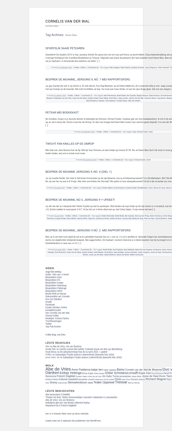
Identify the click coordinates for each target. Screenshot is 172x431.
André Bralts (121, 95)
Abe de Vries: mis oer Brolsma (67, 346)
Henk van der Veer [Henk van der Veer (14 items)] (95, 376)
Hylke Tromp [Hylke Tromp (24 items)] (112, 376)
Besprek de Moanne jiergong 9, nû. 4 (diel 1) (78, 171)
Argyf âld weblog (53, 271)
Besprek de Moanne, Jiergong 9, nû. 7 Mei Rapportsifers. (88, 79)
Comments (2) (116, 132)
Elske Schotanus (156, 216)
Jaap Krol (91, 218)
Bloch (84, 67)
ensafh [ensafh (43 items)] (133, 372)
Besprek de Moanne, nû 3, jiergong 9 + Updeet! (80, 199)
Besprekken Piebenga (55, 288)
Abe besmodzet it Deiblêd (57, 394)
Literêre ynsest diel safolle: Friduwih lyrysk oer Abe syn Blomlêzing (90, 349)
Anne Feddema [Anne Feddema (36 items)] (81, 369)
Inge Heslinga (119, 252)
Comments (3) (93, 67)
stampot (101, 101)
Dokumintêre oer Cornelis (57, 296)
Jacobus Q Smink (137, 67)
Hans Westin (71, 218)
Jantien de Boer (115, 218)
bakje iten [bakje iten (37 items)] (97, 369)
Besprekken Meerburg (55, 285)
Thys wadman (110, 101)
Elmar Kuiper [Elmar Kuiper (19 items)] (88, 373)
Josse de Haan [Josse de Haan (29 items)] (150, 376)
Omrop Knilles (52, 315)
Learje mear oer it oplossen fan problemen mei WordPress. (73, 420)
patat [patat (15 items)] (123, 379)
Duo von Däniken (53, 299)
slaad (151, 132)
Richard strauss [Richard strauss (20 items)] (138, 379)
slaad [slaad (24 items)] (90, 382)
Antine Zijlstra (108, 188)
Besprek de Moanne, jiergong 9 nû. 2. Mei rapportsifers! (88, 230)
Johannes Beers (150, 98)
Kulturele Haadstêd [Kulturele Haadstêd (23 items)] (68, 379)
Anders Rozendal (108, 216)
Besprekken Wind (53, 291)
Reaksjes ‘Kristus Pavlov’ (57, 318)
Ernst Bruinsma (166, 95)
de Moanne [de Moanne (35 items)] (155, 369)
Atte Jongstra (115, 67)
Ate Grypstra (131, 95)
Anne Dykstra (118, 250)
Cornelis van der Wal (67, 21)
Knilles (76, 67)
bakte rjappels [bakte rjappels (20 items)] (110, 370)
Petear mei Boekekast (62, 112)
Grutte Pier (50, 349)
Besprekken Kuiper (54, 282)
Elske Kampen (154, 95)
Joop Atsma (161, 98)
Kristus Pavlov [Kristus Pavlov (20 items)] (51, 379)
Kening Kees (167, 252)
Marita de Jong (137, 218)
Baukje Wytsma (142, 95)
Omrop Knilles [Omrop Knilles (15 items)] (109, 379)
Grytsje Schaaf (93, 98)
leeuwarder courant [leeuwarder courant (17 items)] (86, 379)
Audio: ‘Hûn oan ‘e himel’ (57, 274)
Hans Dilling (103, 98)
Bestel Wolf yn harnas (55, 293)
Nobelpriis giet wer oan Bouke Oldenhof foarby (67, 402)
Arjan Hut (138, 250)
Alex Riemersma (110, 95)
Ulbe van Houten (134, 101)
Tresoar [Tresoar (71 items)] (121, 382)
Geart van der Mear (79, 98)
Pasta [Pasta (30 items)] (118, 379)
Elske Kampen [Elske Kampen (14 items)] (99, 373)
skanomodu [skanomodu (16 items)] (62, 383)
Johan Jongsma (144, 252)
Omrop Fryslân (142, 132)
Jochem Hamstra (131, 252)
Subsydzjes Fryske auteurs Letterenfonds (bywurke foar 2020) (84, 354)
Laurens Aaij (126, 218)
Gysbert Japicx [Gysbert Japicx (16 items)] (82, 376)
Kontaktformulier (53, 310)
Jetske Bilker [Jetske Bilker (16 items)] (136, 376)
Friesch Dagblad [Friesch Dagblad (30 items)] (66, 376)
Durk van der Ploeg (142, 216)
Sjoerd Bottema (91, 101)
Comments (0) (118, 160)
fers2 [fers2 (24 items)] (166, 373)
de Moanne (157, 250)
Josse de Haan (155, 252)
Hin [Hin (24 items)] (104, 376)
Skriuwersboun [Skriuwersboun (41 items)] (77, 382)
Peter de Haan (149, 218)
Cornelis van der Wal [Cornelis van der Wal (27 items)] (136, 369)
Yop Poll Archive (53, 326)
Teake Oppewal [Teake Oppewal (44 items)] (104, 382)
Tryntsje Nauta (121, 101)
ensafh (48, 302)
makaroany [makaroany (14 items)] (99, 379)
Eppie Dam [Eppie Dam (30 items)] (145, 373)
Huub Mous (113, 98)
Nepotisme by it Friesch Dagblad (60, 405)
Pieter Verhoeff (163, 67)
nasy (134, 132)
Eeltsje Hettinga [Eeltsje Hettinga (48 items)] (71, 372)
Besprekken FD (52, 280)
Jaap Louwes (123, 98)
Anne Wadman (129, 250)
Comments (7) (87, 95)
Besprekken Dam (53, 277)
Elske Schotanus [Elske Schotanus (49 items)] (117, 372)
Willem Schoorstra (136, 255)
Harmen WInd (82, 218)
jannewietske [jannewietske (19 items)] (125, 376)
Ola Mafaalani (142, 188)
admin (70, 250)
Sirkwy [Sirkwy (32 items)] (53, 382)
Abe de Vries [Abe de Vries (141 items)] (58, 368)
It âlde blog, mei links (55, 334)
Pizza (150, 188)
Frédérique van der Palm (62, 98)
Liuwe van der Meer (96, 255)
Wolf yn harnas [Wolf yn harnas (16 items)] (134, 383)
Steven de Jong (159, 188)
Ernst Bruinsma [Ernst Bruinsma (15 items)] (158, 373)
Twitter (48, 324)
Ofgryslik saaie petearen (64, 48)
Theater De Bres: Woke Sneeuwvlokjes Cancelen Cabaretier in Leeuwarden (81, 397)
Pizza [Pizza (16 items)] (128, 379)
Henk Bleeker (98, 252)
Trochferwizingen (53, 321)
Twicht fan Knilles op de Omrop (69, 143)
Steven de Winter (122, 255)
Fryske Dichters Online (56, 307)
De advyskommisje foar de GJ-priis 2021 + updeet (83, 352)
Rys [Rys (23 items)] (169, 379)
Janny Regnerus (151, 67)
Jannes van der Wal (136, 98)
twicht (148, 160)
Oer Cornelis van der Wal (57, 313)
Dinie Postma (125, 67)
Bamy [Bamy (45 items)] (121, 369)
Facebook (50, 304)
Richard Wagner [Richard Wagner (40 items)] (156, 379)
